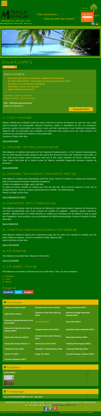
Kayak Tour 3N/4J (42, 354)
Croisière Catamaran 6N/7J (15, 359)
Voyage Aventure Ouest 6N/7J (47, 329)
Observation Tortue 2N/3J (45, 344)
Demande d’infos (81, 109)
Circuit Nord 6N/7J (73, 322)
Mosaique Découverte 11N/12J (47, 307)
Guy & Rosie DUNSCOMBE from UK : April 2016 (23, 397)
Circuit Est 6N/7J (42, 322)
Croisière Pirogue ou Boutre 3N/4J (80, 354)
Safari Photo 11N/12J (12, 314)
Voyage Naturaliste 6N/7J (76, 307)
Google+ (28, 292)
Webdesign (63, 413)
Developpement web (77, 413)
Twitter (18, 292)
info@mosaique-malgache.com (64, 405)
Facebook (8, 292)
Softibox (90, 413)
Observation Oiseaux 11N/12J (16, 337)
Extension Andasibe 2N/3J (15, 307)
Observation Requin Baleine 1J (17, 344)
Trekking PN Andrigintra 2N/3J (78, 344)
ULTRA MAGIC (10, 373)
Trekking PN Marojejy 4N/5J (77, 349)
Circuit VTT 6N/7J (11, 354)
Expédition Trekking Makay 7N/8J (48, 349)
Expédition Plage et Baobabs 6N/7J (80, 329)
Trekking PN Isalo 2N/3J (14, 349)
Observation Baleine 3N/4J (76, 337)
